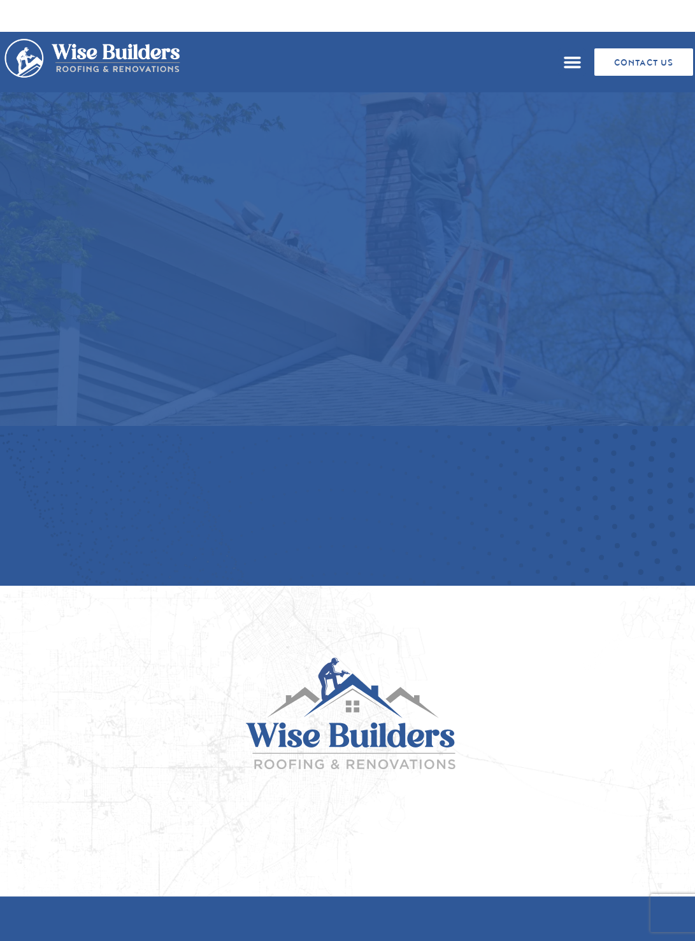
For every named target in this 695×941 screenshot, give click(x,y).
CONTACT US (643, 63)
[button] (572, 62)
